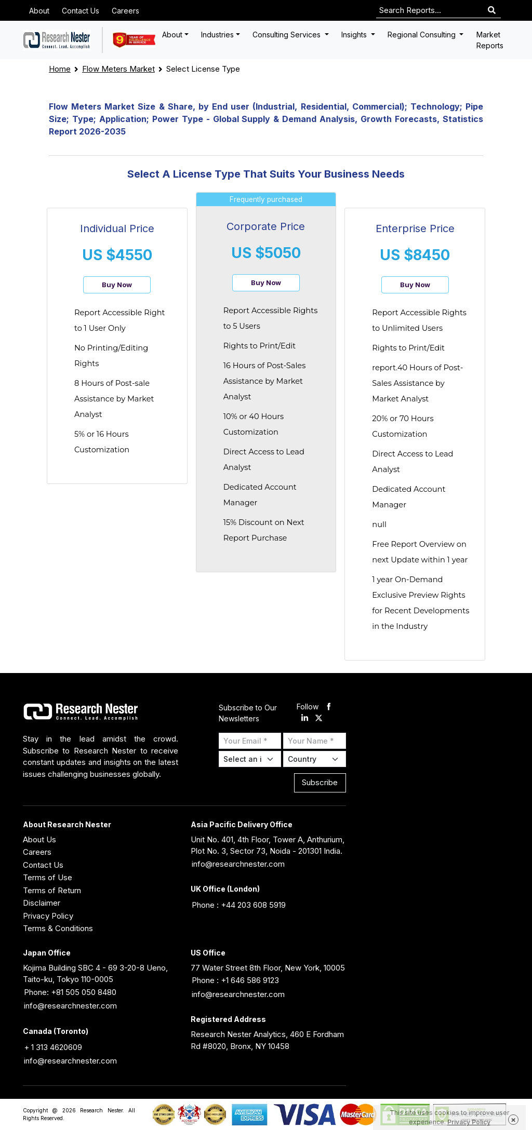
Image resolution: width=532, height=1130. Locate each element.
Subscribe (320, 782)
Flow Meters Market (118, 69)
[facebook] (328, 707)
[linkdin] (305, 719)
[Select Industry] (250, 759)
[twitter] (319, 719)
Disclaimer (41, 903)
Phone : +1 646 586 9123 (235, 980)
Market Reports (489, 40)
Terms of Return (52, 890)
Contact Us (80, 10)
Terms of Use (47, 877)
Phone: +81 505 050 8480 (70, 992)
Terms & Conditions (58, 928)
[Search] (492, 10)
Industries (217, 34)
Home (60, 69)
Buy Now (117, 284)
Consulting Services (287, 34)
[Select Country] (314, 759)
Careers (125, 10)
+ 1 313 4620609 (53, 1047)
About (39, 10)
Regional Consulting (423, 34)
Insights (355, 34)
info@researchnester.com (238, 864)
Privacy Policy (48, 916)
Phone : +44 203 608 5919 (239, 905)
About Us (39, 839)
